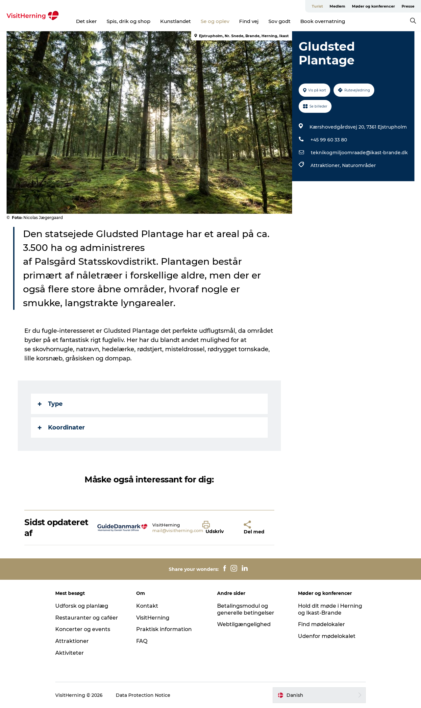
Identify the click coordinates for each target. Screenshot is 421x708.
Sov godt (279, 21)
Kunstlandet (175, 21)
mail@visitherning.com (177, 530)
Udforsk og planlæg (81, 606)
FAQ (141, 641)
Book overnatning (322, 21)
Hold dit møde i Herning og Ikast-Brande (330, 609)
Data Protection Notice (143, 695)
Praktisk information (164, 629)
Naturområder (359, 165)
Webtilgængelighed (244, 624)
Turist (317, 6)
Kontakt (147, 606)
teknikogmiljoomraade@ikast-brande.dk (359, 153)
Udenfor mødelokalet (327, 636)
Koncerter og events (82, 629)
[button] (218, 528)
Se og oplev (215, 21)
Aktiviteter (69, 653)
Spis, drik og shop (128, 21)
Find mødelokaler (321, 624)
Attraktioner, (326, 165)
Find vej (249, 21)
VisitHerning (152, 618)
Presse (408, 6)
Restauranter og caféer (86, 618)
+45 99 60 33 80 (328, 140)
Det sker (86, 21)
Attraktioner (72, 641)
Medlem (337, 6)
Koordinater (61, 427)
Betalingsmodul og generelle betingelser (245, 609)
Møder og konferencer (373, 6)
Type (50, 403)
